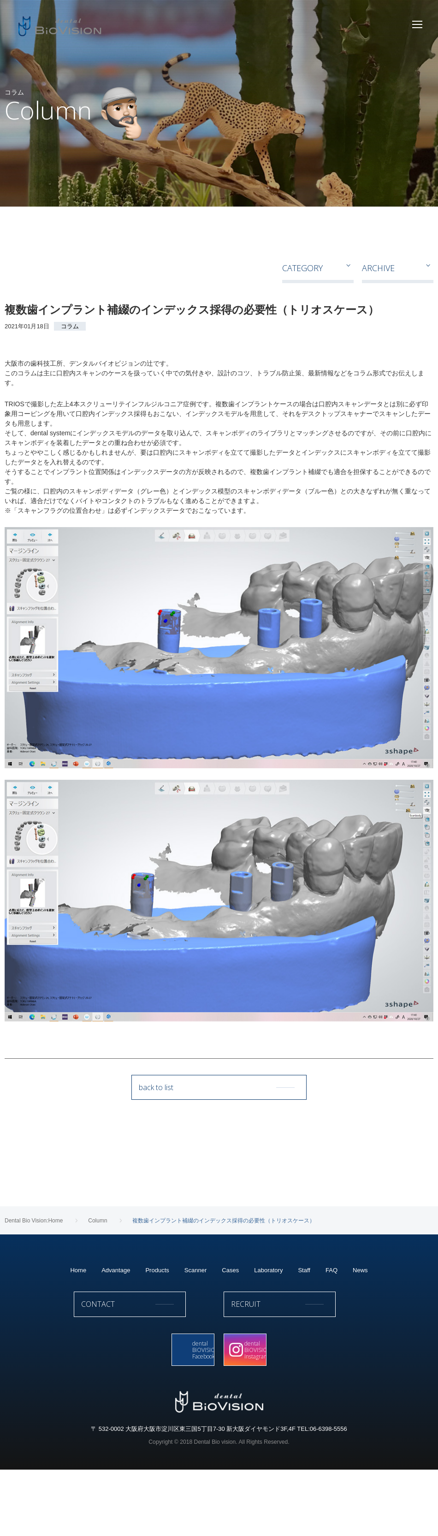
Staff (304, 1332)
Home (78, 1332)
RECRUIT (294, 1370)
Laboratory (268, 1332)
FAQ (331, 1332)
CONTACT (144, 1370)
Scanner (195, 1332)
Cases (230, 1332)
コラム (70, 326)
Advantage (115, 1332)
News (360, 1332)
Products (157, 1332)
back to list (219, 1091)
